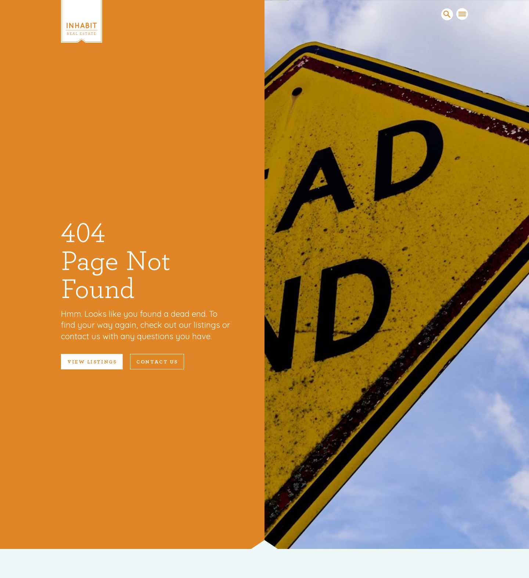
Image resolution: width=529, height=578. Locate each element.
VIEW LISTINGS (91, 362)
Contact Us (157, 362)
